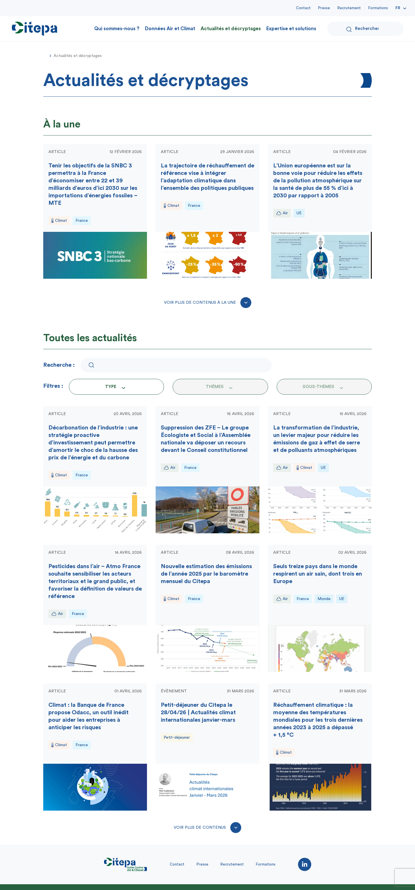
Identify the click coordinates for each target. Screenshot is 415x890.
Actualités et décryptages (231, 28)
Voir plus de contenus (207, 827)
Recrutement (349, 8)
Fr (397, 8)
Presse (324, 8)
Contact (303, 8)
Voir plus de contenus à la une (207, 302)
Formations (378, 8)
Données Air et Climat (170, 28)
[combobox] (116, 387)
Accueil (45, 55)
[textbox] (112, 387)
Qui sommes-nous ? (116, 28)
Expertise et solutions (291, 28)
